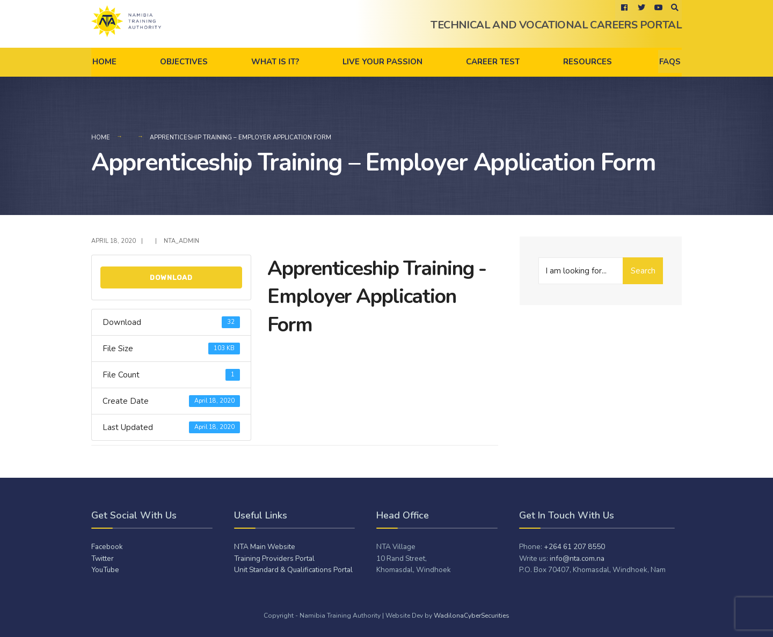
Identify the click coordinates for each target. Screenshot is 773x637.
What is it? (275, 61)
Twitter (102, 558)
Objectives (184, 61)
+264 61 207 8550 (574, 547)
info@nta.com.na (577, 558)
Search (643, 270)
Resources (587, 61)
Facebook (107, 547)
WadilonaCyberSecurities (471, 615)
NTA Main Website (264, 547)
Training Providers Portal (274, 558)
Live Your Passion (382, 61)
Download (171, 277)
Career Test (493, 61)
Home (104, 61)
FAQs (670, 61)
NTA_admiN (181, 241)
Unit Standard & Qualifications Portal (293, 570)
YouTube (105, 570)
